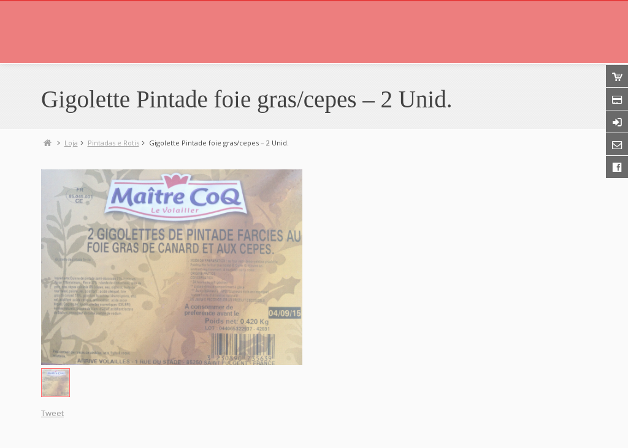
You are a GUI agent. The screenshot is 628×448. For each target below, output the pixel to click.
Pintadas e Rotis (113, 142)
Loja (71, 142)
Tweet (52, 413)
